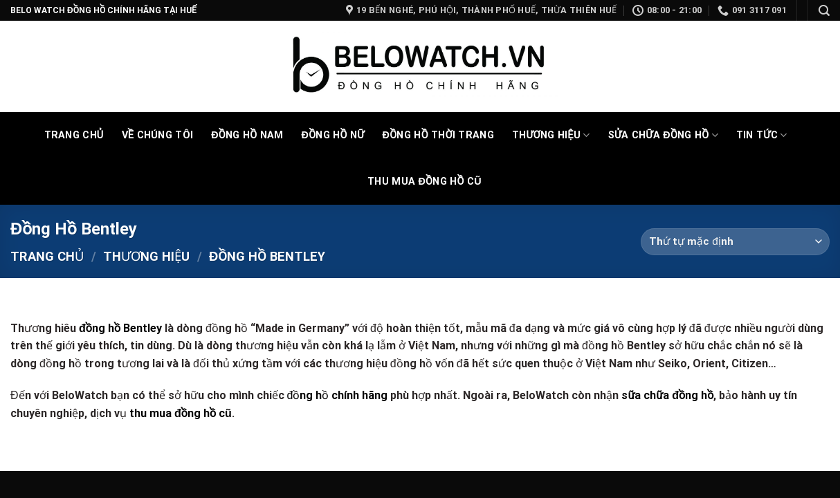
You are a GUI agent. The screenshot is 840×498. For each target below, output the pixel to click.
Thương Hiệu (551, 135)
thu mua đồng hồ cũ (180, 413)
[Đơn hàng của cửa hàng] (735, 241)
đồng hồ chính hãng (337, 395)
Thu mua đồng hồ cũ (424, 181)
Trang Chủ (74, 135)
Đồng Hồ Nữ (333, 135)
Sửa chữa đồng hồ (663, 135)
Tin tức (761, 135)
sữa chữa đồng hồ (667, 395)
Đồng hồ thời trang (438, 135)
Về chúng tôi (158, 135)
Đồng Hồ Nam (247, 135)
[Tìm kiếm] (824, 11)
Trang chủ (47, 256)
